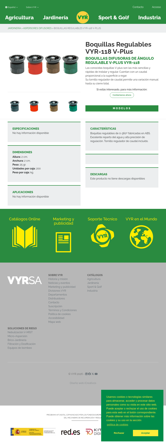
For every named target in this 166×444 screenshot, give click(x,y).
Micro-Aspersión (17, 336)
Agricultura (93, 279)
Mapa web (54, 321)
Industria (92, 290)
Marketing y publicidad (62, 286)
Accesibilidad (56, 318)
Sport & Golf (94, 286)
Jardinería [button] (55, 17)
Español (10, 7)
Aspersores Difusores (37, 28)
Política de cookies (59, 314)
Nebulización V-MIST (20, 332)
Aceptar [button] (145, 433)
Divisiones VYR (57, 290)
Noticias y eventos (59, 282)
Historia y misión (58, 279)
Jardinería (14, 28)
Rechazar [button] (119, 433)
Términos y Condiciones (62, 310)
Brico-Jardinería (17, 340)
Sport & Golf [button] (113, 17)
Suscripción (55, 306)
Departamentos (57, 294)
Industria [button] (149, 17)
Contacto (138, 7)
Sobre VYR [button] (31, 7)
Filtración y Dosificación (22, 343)
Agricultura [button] (19, 17)
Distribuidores (56, 298)
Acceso (156, 7)
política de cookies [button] (117, 424)
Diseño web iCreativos (83, 383)
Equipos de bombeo (20, 347)
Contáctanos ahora (122, 95)
